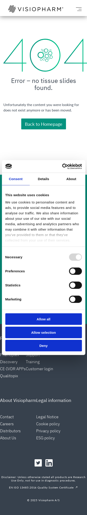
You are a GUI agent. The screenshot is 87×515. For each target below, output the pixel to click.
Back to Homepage (43, 124)
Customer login (39, 368)
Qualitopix (9, 375)
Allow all (43, 319)
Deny (43, 346)
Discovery (9, 361)
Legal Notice (47, 416)
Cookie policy (48, 423)
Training (33, 361)
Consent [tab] (16, 179)
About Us (8, 437)
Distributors (10, 430)
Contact (7, 416)
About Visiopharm (18, 400)
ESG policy (45, 437)
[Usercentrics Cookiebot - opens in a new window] (62, 166)
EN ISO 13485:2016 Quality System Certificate (41, 487)
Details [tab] (43, 179)
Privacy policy (48, 430)
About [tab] (71, 179)
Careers (7, 423)
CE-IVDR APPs (13, 368)
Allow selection (43, 332)
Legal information (53, 400)
